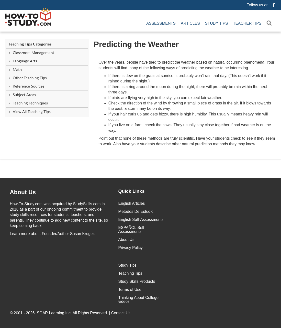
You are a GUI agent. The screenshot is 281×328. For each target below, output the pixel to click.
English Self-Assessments (141, 219)
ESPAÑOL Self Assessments (131, 230)
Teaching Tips (130, 273)
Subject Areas (24, 94)
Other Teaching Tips (30, 77)
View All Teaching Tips (32, 111)
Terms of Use (129, 289)
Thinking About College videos (138, 299)
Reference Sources (29, 86)
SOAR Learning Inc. (54, 313)
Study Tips (216, 23)
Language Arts (25, 60)
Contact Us (121, 313)
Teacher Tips (247, 23)
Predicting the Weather (136, 44)
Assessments (161, 23)
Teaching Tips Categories (30, 44)
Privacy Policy (130, 248)
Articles (190, 23)
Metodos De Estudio (136, 211)
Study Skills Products (136, 281)
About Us (126, 240)
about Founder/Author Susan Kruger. (52, 234)
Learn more (20, 234)
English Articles (131, 203)
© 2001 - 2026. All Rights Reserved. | (71, 313)
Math (17, 69)
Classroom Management (33, 52)
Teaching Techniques (30, 103)
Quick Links (131, 191)
